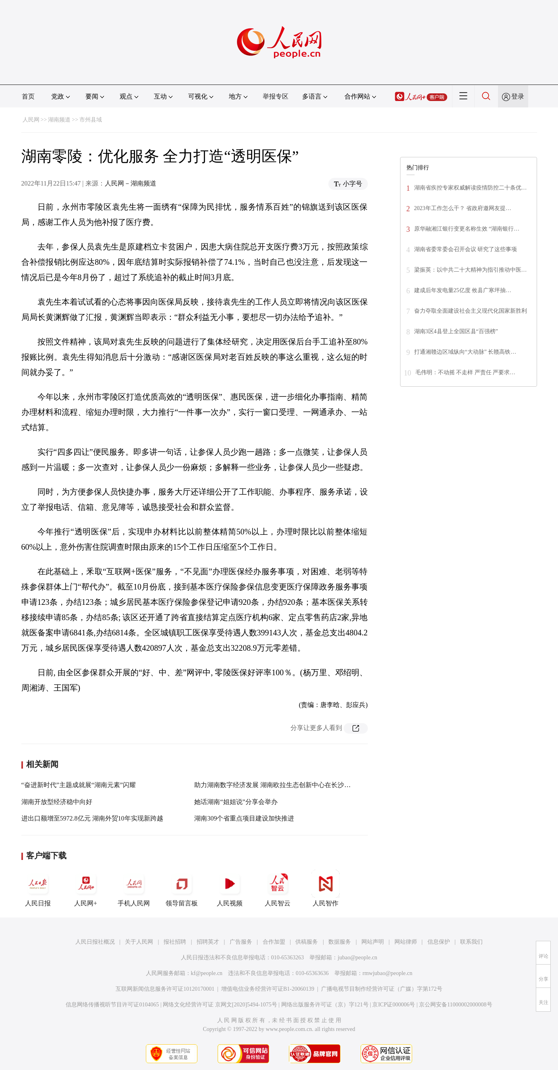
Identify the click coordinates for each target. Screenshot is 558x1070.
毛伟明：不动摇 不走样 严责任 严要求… (465, 372)
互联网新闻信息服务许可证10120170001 (165, 989)
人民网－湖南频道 (130, 183)
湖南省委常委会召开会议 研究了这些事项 (465, 249)
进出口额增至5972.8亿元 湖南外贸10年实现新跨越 (92, 818)
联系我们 (471, 942)
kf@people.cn (207, 973)
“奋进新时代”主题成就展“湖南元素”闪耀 (78, 784)
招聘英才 (208, 942)
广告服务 (241, 942)
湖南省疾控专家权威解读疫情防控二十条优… (470, 188)
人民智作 (325, 888)
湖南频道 (59, 120)
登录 (517, 96)
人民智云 (277, 888)
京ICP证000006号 (393, 1005)
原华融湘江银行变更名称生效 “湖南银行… (467, 229)
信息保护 (438, 942)
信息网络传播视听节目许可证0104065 (112, 1005)
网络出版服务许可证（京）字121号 (325, 1005)
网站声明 (372, 942)
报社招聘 (175, 942)
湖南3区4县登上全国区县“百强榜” (456, 331)
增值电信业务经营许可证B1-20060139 (267, 989)
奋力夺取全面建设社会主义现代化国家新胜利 (470, 311)
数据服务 (339, 942)
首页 (28, 96)
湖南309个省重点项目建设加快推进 (244, 818)
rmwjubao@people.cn (388, 973)
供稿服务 (306, 942)
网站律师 (405, 942)
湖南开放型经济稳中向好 (56, 801)
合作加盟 (274, 942)
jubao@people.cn (357, 958)
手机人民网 (134, 888)
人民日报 (38, 888)
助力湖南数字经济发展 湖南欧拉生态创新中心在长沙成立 (275, 784)
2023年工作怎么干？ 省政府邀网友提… (463, 208)
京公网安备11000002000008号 (455, 1005)
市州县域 (90, 120)
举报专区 (275, 96)
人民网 (31, 120)
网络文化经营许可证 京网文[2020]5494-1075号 (220, 1005)
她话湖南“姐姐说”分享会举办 (235, 801)
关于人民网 (139, 942)
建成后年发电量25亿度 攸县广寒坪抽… (463, 290)
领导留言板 (182, 888)
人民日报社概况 (95, 942)
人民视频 (230, 888)
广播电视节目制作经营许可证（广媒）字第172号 (381, 989)
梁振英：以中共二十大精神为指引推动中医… (470, 270)
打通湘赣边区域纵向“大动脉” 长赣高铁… (465, 352)
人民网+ (86, 888)
